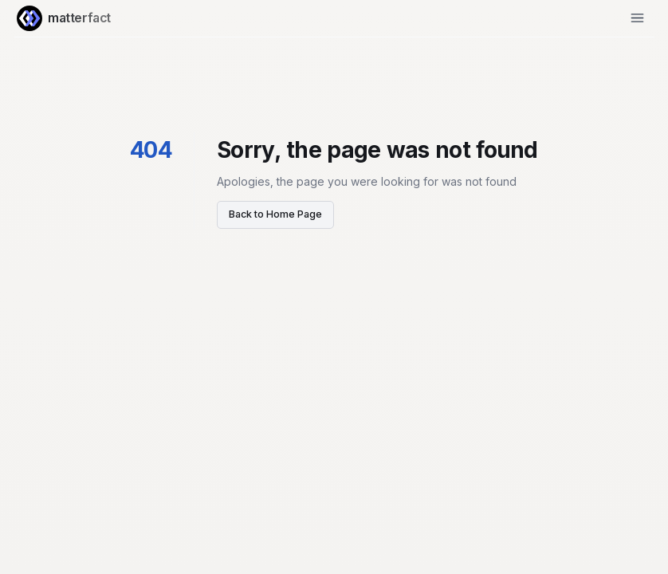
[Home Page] (29, 18)
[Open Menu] (637, 18)
